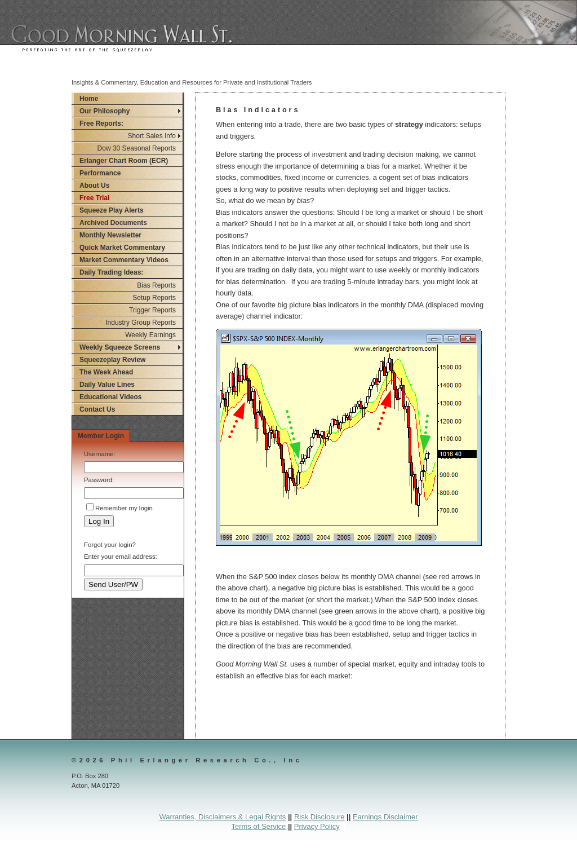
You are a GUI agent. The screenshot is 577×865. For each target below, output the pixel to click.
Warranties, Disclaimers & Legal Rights (222, 817)
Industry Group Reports (140, 322)
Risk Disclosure (319, 817)
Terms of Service (258, 826)
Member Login (101, 436)
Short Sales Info (152, 136)
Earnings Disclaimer (385, 817)
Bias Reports (156, 285)
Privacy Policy (317, 826)
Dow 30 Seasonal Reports (136, 148)
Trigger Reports (152, 310)
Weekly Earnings (150, 335)
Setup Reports (154, 298)
